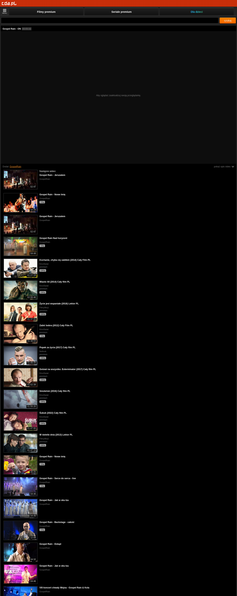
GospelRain (15, 166)
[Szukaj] (109, 20)
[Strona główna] (9, 3)
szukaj (227, 20)
